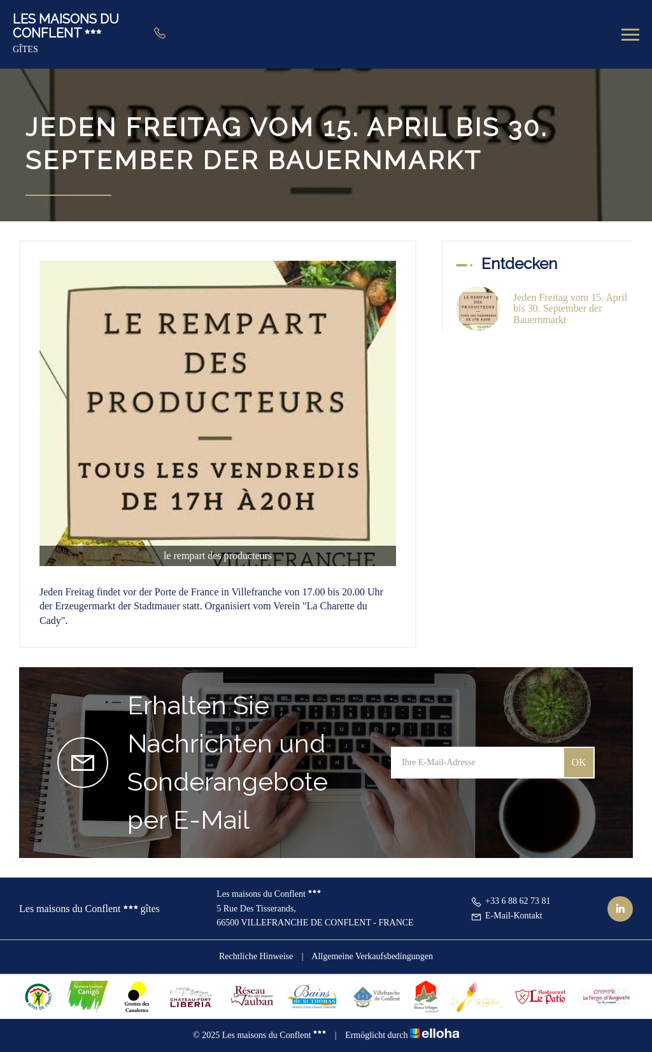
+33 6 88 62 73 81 (510, 901)
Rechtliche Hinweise (256, 956)
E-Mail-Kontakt (506, 915)
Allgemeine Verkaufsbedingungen (372, 956)
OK (578, 762)
